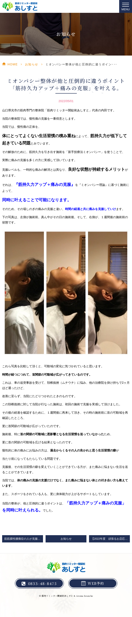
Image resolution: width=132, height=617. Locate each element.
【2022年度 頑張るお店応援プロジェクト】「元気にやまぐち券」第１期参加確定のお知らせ (110, 538)
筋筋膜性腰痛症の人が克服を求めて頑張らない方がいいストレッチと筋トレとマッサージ (23, 538)
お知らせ (31, 64)
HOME (12, 64)
